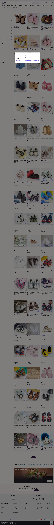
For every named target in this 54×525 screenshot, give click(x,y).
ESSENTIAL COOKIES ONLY (28, 60)
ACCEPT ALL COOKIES (35, 60)
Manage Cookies (18, 60)
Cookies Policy (19, 57)
